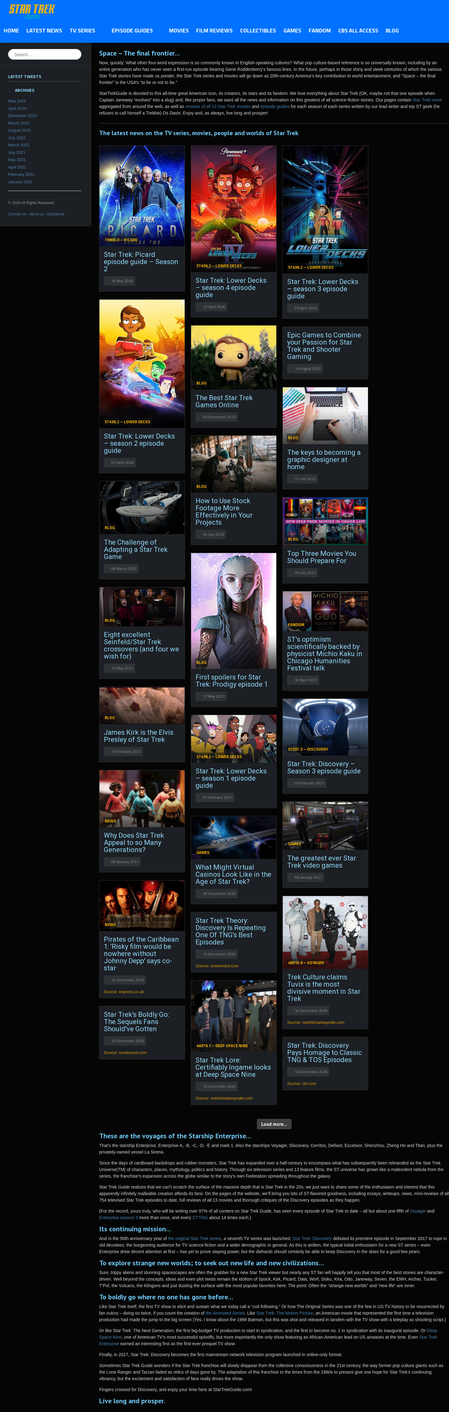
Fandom (320, 30)
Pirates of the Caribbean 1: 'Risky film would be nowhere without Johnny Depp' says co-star (141, 953)
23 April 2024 (214, 307)
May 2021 (17, 159)
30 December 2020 (219, 893)
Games (292, 30)
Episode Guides (134, 31)
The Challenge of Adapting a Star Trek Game (136, 549)
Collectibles (258, 30)
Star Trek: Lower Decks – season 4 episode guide (231, 288)
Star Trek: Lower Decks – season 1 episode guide (231, 778)
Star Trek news (427, 99)
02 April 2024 (122, 462)
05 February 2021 (309, 783)
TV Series (84, 31)
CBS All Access (358, 30)
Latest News (44, 30)
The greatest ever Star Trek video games (321, 861)
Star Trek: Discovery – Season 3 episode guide (324, 767)
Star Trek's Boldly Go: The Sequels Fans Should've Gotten (136, 1022)
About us (36, 214)
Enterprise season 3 (118, 1217)
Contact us (17, 214)
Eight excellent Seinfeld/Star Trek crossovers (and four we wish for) (141, 645)
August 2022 (19, 130)
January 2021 (20, 181)
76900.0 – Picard (121, 240)
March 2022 (19, 145)
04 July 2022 (213, 534)
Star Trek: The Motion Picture (284, 1313)
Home (11, 30)
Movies (179, 30)
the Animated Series (225, 1313)
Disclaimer (56, 214)
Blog (392, 30)
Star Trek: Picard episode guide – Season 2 (141, 262)
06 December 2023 (219, 417)
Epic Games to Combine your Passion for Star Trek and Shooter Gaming (324, 345)
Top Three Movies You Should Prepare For (321, 557)
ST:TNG (200, 1217)
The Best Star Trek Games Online (224, 401)
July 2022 (17, 137)
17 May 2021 (214, 696)
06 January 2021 (308, 877)
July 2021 (17, 152)
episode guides (275, 106)
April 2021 (17, 167)
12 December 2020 (311, 1072)
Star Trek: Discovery (312, 1238)
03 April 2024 (306, 308)
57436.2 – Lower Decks (219, 265)
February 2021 (21, 174)
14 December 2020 (127, 980)
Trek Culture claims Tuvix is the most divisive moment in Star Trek (323, 988)
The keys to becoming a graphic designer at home (324, 460)
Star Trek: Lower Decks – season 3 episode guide (322, 289)
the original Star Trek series (194, 1238)
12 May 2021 (122, 668)
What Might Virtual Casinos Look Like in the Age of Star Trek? (233, 874)
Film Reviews (214, 30)
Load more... (274, 1124)
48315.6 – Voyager (306, 962)
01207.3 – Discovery (308, 749)
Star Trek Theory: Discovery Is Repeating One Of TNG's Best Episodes (231, 931)
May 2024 (17, 101)
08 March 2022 (124, 568)
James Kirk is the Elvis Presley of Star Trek (138, 735)
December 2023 (22, 115)
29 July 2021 (305, 573)
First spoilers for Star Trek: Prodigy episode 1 (232, 680)
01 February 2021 (218, 797)
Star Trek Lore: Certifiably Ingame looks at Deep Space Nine (233, 1067)
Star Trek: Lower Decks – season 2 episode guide (139, 443)
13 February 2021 (126, 751)
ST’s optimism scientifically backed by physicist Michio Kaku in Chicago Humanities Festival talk (324, 653)
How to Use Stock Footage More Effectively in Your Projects (224, 511)
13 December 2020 (219, 954)
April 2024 (17, 108)
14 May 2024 (122, 281)
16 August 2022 (308, 368)
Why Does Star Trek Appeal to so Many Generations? (134, 842)
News (110, 821)
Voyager (418, 1211)
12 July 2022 (305, 479)
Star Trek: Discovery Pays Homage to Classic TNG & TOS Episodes (324, 1053)
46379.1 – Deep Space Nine (222, 1045)
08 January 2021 (125, 862)
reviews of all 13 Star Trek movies (217, 106)
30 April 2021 (306, 680)
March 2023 (19, 123)
